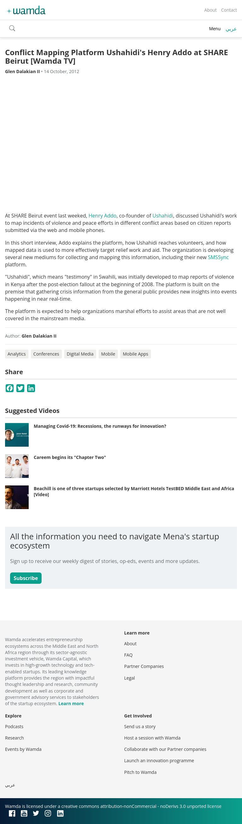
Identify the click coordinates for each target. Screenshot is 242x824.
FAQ (128, 655)
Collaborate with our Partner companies (165, 749)
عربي (231, 28)
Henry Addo (103, 215)
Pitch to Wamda (140, 772)
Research (14, 738)
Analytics (17, 354)
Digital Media (80, 354)
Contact (229, 10)
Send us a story (139, 726)
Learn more (71, 703)
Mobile (108, 354)
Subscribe (26, 578)
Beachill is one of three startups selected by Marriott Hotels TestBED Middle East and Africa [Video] (134, 491)
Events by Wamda (23, 749)
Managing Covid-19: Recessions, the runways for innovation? (100, 426)
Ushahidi (163, 215)
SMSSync (218, 257)
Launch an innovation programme (159, 760)
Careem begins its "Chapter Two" (70, 457)
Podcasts (14, 726)
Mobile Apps (135, 354)
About (210, 10)
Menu (215, 29)
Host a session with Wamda (152, 738)
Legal (129, 678)
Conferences (46, 354)
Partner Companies (144, 666)
